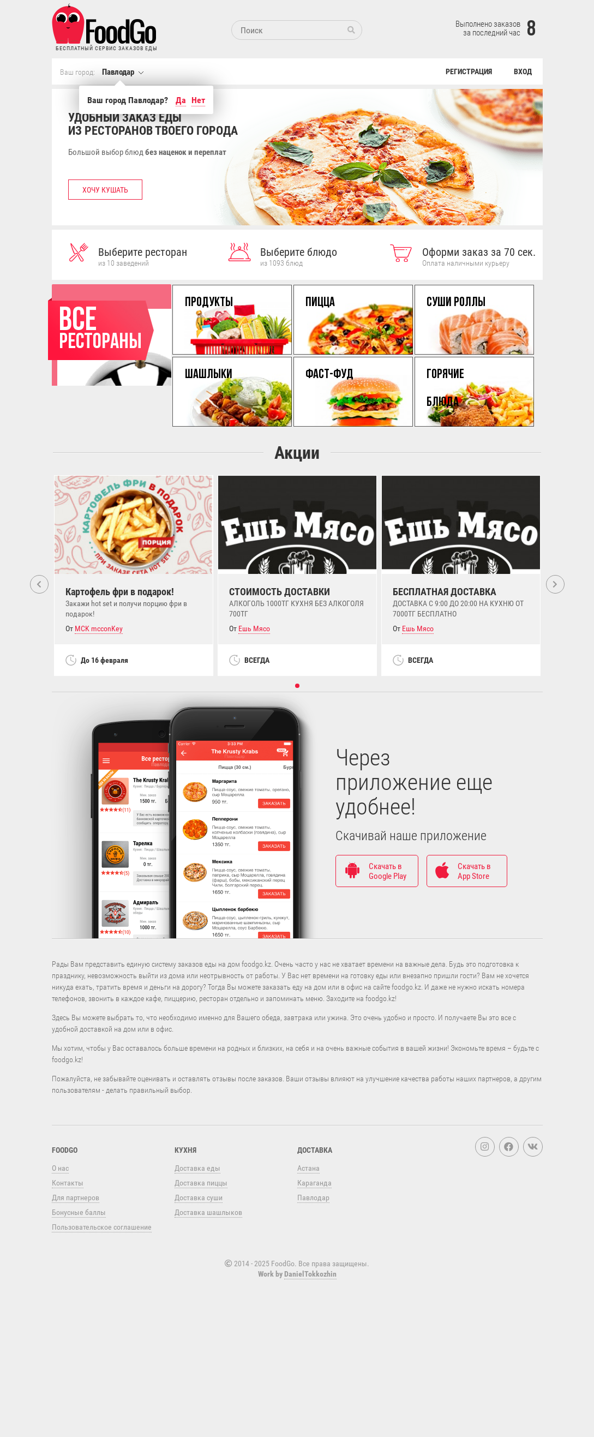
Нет (198, 100)
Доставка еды (197, 1271)
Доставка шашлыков (208, 1315)
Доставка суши (199, 1301)
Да (181, 100)
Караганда (314, 1286)
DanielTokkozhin (310, 1377)
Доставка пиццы (201, 1286)
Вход (523, 71)
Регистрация (469, 71)
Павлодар (118, 71)
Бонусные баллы (79, 1315)
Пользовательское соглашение (102, 1330)
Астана (308, 1271)
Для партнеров (75, 1301)
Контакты (67, 1286)
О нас (60, 1271)
